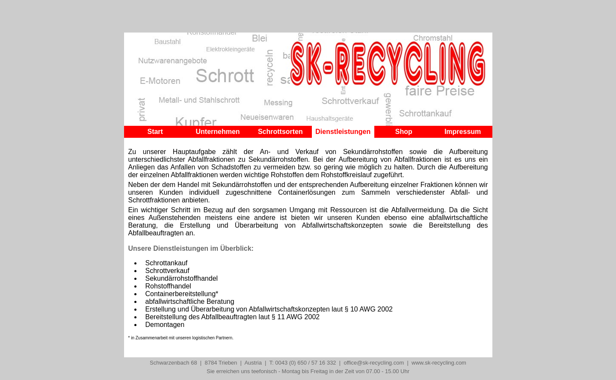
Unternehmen (217, 131)
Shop (403, 131)
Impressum (462, 131)
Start (155, 131)
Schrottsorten (280, 131)
